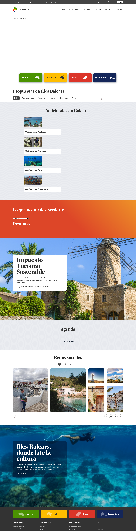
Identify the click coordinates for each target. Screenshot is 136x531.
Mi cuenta (101, 2)
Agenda (107, 9)
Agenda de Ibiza (73, 495)
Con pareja (71, 475)
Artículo (74, 98)
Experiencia (64, 98)
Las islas (63, 9)
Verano (42, 478)
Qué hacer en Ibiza (18, 477)
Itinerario (53, 98)
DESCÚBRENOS (25, 419)
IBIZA (45, 2)
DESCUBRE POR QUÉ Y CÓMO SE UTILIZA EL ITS (36, 232)
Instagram (51, 310)
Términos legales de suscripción (57, 522)
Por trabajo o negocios (74, 473)
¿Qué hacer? (98, 9)
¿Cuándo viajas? (74, 9)
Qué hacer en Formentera (20, 479)
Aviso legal (43, 522)
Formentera (43, 495)
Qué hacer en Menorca (19, 475)
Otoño (42, 475)
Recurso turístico (28, 98)
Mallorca (15, 493)
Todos (16, 98)
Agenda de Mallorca (74, 493)
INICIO (15, 18)
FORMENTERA (54, 2)
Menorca (42, 493)
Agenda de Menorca (101, 493)
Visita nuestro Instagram (26, 362)
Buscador (99, 478)
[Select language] (120, 2)
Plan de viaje (42, 98)
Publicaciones (117, 9)
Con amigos (71, 478)
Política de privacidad (19, 522)
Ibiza (14, 495)
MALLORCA (28, 2)
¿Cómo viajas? (86, 9)
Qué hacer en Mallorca (19, 473)
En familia (71, 480)
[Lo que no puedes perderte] (21, 165)
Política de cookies (32, 522)
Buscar (111, 2)
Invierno (42, 473)
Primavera (43, 480)
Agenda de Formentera (102, 495)
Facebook (85, 310)
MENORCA (38, 2)
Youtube (71, 310)
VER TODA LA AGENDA (70, 287)
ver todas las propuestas (114, 98)
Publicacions (100, 475)
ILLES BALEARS (17, 2)
